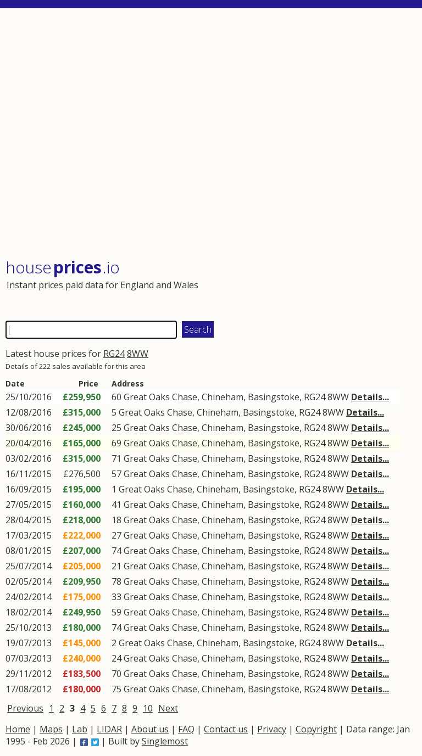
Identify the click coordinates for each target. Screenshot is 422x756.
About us (150, 729)
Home (17, 729)
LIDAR (109, 729)
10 (148, 708)
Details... (370, 397)
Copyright (316, 729)
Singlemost (165, 741)
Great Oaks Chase (160, 397)
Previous (25, 708)
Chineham (222, 397)
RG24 (114, 354)
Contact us (226, 729)
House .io (62, 267)
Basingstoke (273, 397)
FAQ (186, 729)
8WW (137, 354)
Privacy (271, 729)
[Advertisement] (210, 134)
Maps (51, 729)
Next (168, 708)
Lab (79, 729)
